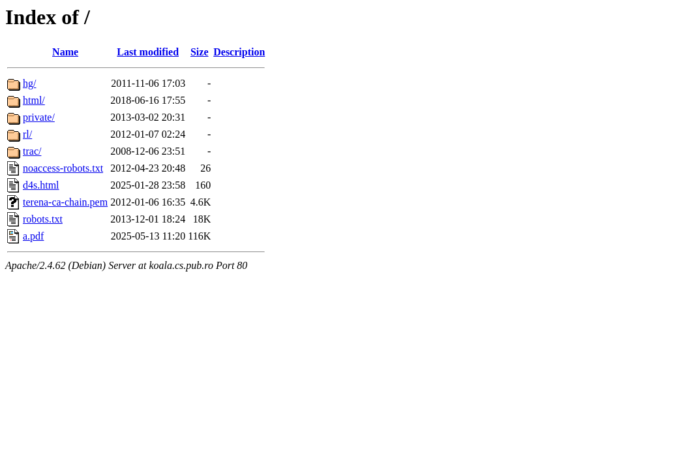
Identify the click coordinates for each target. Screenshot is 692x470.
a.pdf (33, 236)
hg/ (29, 83)
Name (65, 51)
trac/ (32, 151)
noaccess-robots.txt (63, 168)
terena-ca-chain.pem (65, 202)
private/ (39, 117)
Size (199, 51)
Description (239, 51)
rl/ (27, 134)
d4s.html (41, 185)
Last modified (148, 51)
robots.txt (43, 219)
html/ (34, 100)
